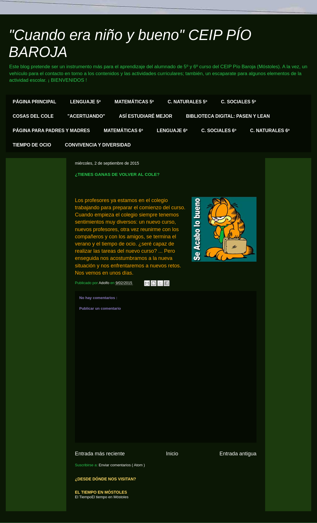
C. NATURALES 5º (187, 101)
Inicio (172, 454)
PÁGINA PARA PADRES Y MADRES (51, 130)
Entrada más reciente (100, 454)
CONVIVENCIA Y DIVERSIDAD (98, 144)
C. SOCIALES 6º (218, 130)
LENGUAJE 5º (85, 101)
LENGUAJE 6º (172, 130)
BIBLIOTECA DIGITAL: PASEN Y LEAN (228, 116)
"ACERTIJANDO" (86, 116)
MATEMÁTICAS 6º (123, 130)
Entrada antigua (238, 454)
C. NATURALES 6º (270, 130)
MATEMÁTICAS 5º (134, 101)
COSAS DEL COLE (33, 116)
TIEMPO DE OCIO (32, 144)
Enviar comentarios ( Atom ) (122, 465)
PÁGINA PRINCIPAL (34, 101)
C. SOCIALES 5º (238, 101)
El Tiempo (83, 497)
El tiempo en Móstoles (110, 497)
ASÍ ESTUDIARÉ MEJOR (145, 116)
